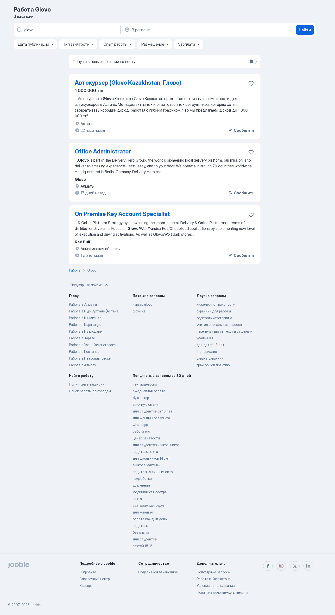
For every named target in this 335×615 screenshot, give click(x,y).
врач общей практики (213, 365)
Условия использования (216, 585)
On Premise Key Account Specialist (122, 213)
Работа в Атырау (82, 365)
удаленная (205, 338)
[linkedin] (308, 566)
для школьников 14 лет (151, 458)
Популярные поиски (89, 285)
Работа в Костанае (84, 351)
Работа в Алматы (83, 304)
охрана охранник (209, 358)
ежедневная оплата (149, 391)
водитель (140, 526)
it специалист (207, 351)
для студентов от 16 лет (152, 411)
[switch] (253, 61)
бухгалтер (141, 398)
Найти (305, 29)
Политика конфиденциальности (222, 592)
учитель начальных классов (219, 325)
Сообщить (241, 130)
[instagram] (281, 566)
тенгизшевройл (145, 384)
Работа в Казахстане (214, 579)
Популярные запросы (213, 572)
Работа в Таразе (82, 338)
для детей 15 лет (210, 345)
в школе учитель (146, 465)
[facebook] (268, 566)
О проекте (88, 572)
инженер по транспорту (215, 304)
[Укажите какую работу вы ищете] (67, 30)
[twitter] (295, 566)
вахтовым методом (148, 505)
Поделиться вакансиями (158, 572)
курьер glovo (142, 304)
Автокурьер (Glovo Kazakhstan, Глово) (128, 82)
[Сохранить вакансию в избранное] (251, 83)
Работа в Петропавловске (90, 358)
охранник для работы (213, 311)
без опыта (141, 532)
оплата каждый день (150, 519)
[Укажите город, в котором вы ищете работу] (174, 30)
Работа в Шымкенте (85, 318)
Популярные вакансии (86, 384)
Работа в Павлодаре (85, 331)
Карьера (86, 585)
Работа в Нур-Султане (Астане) (94, 311)
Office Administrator (103, 151)
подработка (142, 478)
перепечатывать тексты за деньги (224, 331)
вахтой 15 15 (142, 546)
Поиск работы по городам (90, 391)
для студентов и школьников (156, 445)
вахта (137, 499)
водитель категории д (214, 318)
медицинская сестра (150, 492)
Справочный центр (95, 579)
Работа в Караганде (85, 325)
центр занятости (146, 438)
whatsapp (140, 425)
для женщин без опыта (151, 418)
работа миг (142, 431)
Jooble (36, 605)
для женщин (143, 512)
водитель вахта (145, 452)
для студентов (145, 539)
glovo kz (139, 311)
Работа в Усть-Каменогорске (92, 345)
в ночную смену (145, 404)
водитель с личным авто (153, 472)
